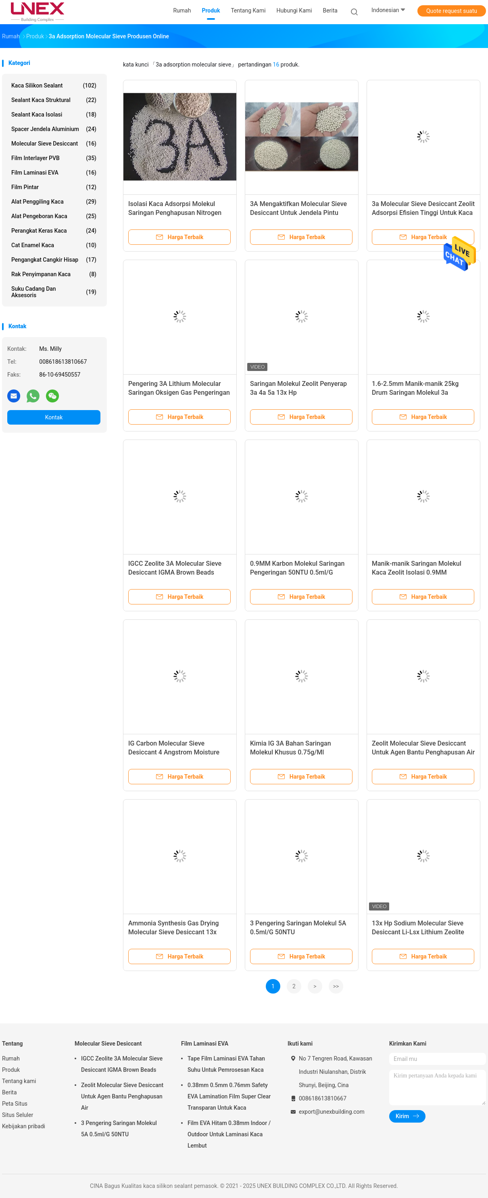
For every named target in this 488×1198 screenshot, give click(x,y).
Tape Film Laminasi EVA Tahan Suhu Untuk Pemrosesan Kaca (226, 1064)
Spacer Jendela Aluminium (53, 129)
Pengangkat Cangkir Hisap (53, 260)
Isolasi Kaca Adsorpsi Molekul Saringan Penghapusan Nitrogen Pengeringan (174, 212)
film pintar (53, 187)
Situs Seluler (17, 1115)
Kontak (54, 417)
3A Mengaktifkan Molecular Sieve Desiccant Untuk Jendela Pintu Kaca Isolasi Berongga (298, 212)
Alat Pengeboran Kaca (53, 216)
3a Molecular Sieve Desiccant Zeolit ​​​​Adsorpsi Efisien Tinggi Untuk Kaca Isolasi (423, 212)
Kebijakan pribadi (23, 1126)
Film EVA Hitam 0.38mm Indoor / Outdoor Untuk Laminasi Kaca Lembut (229, 1134)
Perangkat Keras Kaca (53, 231)
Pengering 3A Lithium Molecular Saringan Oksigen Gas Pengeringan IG (179, 392)
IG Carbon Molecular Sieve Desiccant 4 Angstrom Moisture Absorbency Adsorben (173, 752)
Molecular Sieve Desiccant (53, 144)
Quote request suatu (451, 11)
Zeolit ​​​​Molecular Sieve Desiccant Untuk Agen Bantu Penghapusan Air (122, 1096)
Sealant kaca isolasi (53, 114)
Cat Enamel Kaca (53, 245)
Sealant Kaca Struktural (53, 100)
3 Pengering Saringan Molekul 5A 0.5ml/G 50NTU (119, 1129)
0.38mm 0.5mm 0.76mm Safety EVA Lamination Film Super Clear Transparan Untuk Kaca (229, 1096)
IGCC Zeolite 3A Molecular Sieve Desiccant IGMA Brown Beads (122, 1064)
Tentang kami (19, 1081)
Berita (9, 1092)
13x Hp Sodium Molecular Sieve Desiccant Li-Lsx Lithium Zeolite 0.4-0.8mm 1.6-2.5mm (418, 932)
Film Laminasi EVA (53, 173)
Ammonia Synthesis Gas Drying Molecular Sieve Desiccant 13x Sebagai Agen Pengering (173, 932)
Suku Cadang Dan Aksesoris (53, 291)
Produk (11, 1070)
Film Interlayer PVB (53, 158)
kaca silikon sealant (53, 85)
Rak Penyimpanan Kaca (53, 274)
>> (336, 986)
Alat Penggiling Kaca (53, 202)
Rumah (11, 1058)
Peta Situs (14, 1103)
